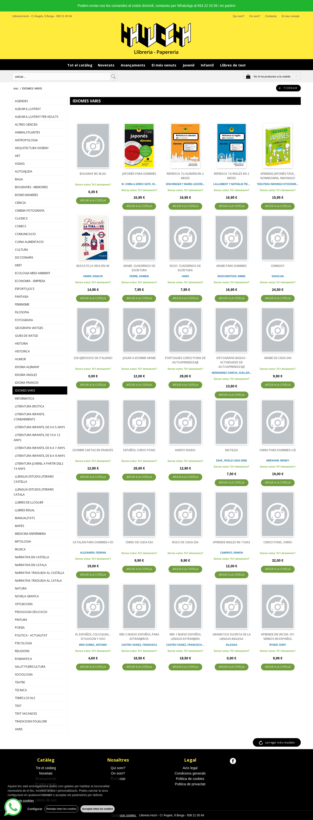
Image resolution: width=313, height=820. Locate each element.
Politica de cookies (190, 779)
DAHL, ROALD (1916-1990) (231, 460)
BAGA (19, 179)
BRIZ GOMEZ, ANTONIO (93, 645)
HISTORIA (21, 343)
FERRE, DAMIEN (139, 276)
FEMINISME (22, 304)
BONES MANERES (26, 195)
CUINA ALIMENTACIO (29, 242)
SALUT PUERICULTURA (30, 667)
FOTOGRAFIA (24, 320)
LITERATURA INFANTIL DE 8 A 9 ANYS (40, 456)
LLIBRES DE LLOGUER (29, 502)
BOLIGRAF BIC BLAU (93, 174)
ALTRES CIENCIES (26, 124)
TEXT (18, 706)
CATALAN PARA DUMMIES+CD (93, 542)
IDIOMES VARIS (25, 390)
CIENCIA (20, 203)
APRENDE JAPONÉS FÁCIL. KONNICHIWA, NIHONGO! (277, 176)
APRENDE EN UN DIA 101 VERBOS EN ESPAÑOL (277, 636)
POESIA (20, 627)
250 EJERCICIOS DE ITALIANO (93, 358)
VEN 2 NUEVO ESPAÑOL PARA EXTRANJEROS (139, 636)
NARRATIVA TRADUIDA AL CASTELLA (39, 573)
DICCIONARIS (24, 257)
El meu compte (291, 16)
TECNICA (21, 690)
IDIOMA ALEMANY (27, 367)
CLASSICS (21, 218)
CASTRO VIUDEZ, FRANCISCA (139, 645)
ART (17, 156)
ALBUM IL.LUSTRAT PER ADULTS (36, 117)
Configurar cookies (123, 815)
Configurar (34, 809)
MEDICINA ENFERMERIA (30, 534)
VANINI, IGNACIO (93, 276)
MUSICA (20, 549)
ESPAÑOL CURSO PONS (139, 450)
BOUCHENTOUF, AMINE (232, 276)
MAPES (19, 526)
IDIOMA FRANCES (26, 383)
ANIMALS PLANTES (27, 132)
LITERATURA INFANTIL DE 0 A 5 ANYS (40, 427)
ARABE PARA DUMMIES (231, 266)
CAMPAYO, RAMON (231, 552)
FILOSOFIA (22, 312)
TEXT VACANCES (26, 713)
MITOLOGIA (23, 541)
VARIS (18, 729)
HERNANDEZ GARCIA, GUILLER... (231, 373)
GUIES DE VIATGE (26, 336)
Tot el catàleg (79, 65)
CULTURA (21, 250)
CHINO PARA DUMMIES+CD (277, 450)
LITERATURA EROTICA (29, 406)
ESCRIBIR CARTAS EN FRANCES (93, 450)
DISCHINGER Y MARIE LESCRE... (185, 184)
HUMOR (20, 359)
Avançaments (133, 65)
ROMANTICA (23, 659)
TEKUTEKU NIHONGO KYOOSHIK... (277, 184)
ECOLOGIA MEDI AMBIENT (32, 273)
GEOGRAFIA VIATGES (29, 328)
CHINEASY (277, 266)
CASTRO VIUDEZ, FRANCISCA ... (185, 645)
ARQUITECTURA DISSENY (32, 148)
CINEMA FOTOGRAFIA (30, 210)
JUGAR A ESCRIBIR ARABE (139, 358)
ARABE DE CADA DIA (277, 358)
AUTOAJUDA (23, 171)
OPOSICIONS (24, 604)
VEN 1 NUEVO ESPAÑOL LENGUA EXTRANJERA (185, 636)
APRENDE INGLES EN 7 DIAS (231, 542)
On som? (254, 16)
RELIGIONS (22, 651)
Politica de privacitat (190, 784)
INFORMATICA (24, 398)
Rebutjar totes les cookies (61, 809)
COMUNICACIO (25, 234)
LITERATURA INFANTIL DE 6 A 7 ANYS (40, 448)
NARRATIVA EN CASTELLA (32, 557)
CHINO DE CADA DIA (139, 542)
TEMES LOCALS (25, 698)
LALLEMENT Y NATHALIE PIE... (231, 184)
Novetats (106, 65)
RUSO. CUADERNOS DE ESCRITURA (185, 268)
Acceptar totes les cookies (97, 809)
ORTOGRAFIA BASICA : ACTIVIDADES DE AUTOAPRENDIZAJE (231, 362)
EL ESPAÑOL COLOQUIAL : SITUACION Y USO (93, 636)
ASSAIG (20, 164)
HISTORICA (22, 351)
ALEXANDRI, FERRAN (93, 552)
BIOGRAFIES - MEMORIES (31, 187)
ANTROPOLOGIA (26, 140)
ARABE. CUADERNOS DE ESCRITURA (139, 268)
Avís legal (190, 768)
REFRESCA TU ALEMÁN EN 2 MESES (185, 176)
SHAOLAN (278, 276)
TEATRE (20, 682)
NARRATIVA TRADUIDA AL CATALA (38, 581)
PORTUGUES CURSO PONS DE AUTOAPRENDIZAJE (185, 360)
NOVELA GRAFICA (27, 596)
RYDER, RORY (277, 645)
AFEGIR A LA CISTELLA (93, 201)
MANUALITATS (25, 518)
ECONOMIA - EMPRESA (30, 281)
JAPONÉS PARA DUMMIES (139, 174)
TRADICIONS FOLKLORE (31, 721)
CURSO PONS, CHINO (277, 542)
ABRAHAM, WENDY (277, 460)
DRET (18, 265)
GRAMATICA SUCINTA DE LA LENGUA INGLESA (231, 636)
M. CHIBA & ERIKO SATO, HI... (139, 184)
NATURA (21, 588)
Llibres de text (233, 65)
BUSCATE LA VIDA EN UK (93, 266)
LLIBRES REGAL (25, 510)
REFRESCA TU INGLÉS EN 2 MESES (231, 176)
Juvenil (189, 65)
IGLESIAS (231, 645)
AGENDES (21, 101)
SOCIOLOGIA (24, 674)
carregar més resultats (280, 742)
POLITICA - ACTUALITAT (31, 635)
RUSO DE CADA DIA (185, 542)
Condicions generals (190, 773)
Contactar (271, 16)
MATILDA (231, 450)
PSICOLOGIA (23, 643)
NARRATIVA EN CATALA (31, 565)
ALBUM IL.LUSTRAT (28, 109)
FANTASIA (21, 297)
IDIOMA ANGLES (26, 375)
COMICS (20, 226)
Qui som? (238, 16)
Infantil (208, 65)
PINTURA (21, 620)
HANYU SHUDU (185, 450)
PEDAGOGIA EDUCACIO (31, 612)
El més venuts (164, 65)
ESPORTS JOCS (24, 289)
